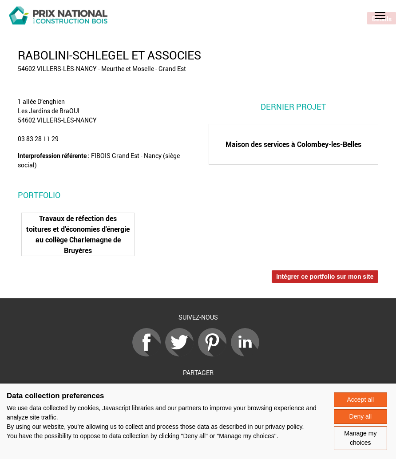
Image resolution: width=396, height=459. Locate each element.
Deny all (360, 416)
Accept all (360, 399)
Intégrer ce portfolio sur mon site (324, 276)
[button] (380, 15)
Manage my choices (360, 438)
